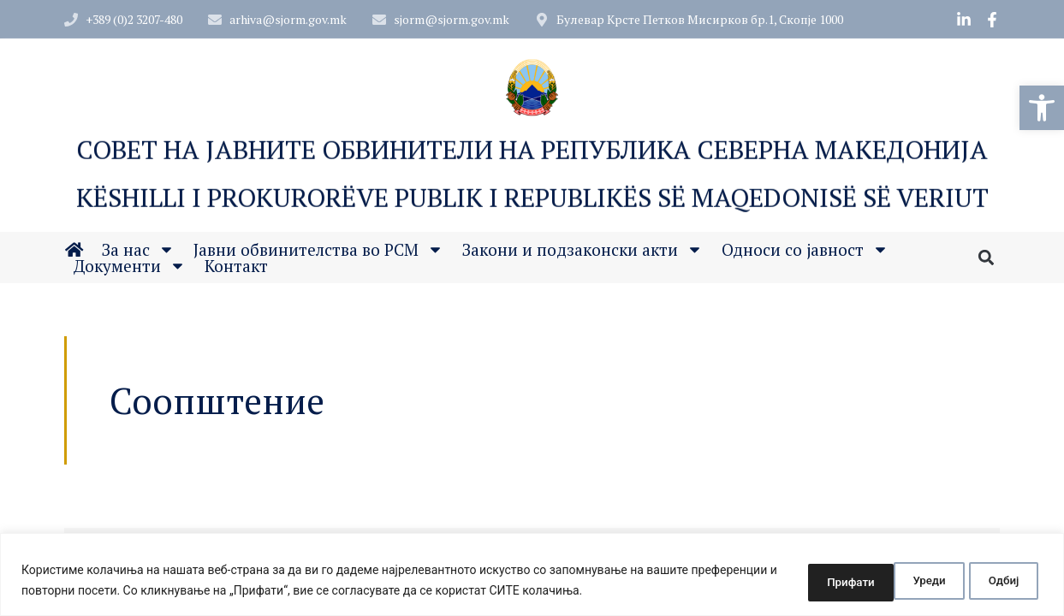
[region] (532, 575)
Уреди (805, 581)
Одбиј (895, 581)
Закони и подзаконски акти (582, 250)
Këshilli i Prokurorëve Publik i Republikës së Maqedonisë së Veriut (532, 198)
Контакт (236, 266)
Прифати (993, 581)
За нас (138, 250)
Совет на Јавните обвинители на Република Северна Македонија (532, 150)
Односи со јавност (805, 250)
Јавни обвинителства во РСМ (318, 250)
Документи (130, 266)
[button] (1041, 108)
